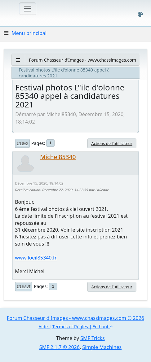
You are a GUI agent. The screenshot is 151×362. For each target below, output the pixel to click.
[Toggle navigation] (27, 8)
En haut (23, 286)
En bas (22, 143)
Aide (43, 326)
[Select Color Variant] (140, 14)
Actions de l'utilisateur (111, 143)
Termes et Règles (70, 326)
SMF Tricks (92, 338)
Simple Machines (102, 347)
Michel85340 (58, 157)
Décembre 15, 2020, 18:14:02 (39, 183)
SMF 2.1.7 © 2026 (59, 347)
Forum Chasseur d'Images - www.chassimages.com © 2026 (75, 318)
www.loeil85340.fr (36, 257)
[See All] (18, 60)
